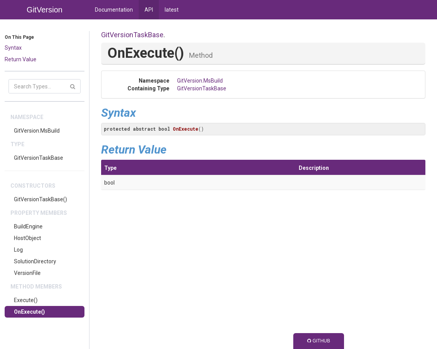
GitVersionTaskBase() (40, 199)
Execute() (26, 300)
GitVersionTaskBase (38, 158)
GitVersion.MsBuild (37, 131)
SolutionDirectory (35, 261)
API (149, 10)
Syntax (13, 48)
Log (18, 250)
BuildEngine (28, 226)
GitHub (318, 341)
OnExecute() (29, 312)
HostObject (27, 238)
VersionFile (27, 273)
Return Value (20, 59)
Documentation (114, 10)
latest (172, 10)
